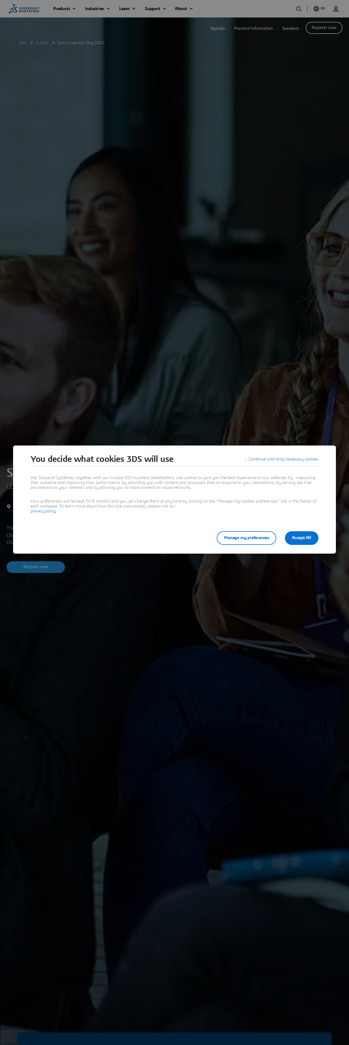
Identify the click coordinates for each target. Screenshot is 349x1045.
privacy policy (43, 511)
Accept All (301, 538)
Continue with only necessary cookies (283, 459)
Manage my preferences (246, 538)
